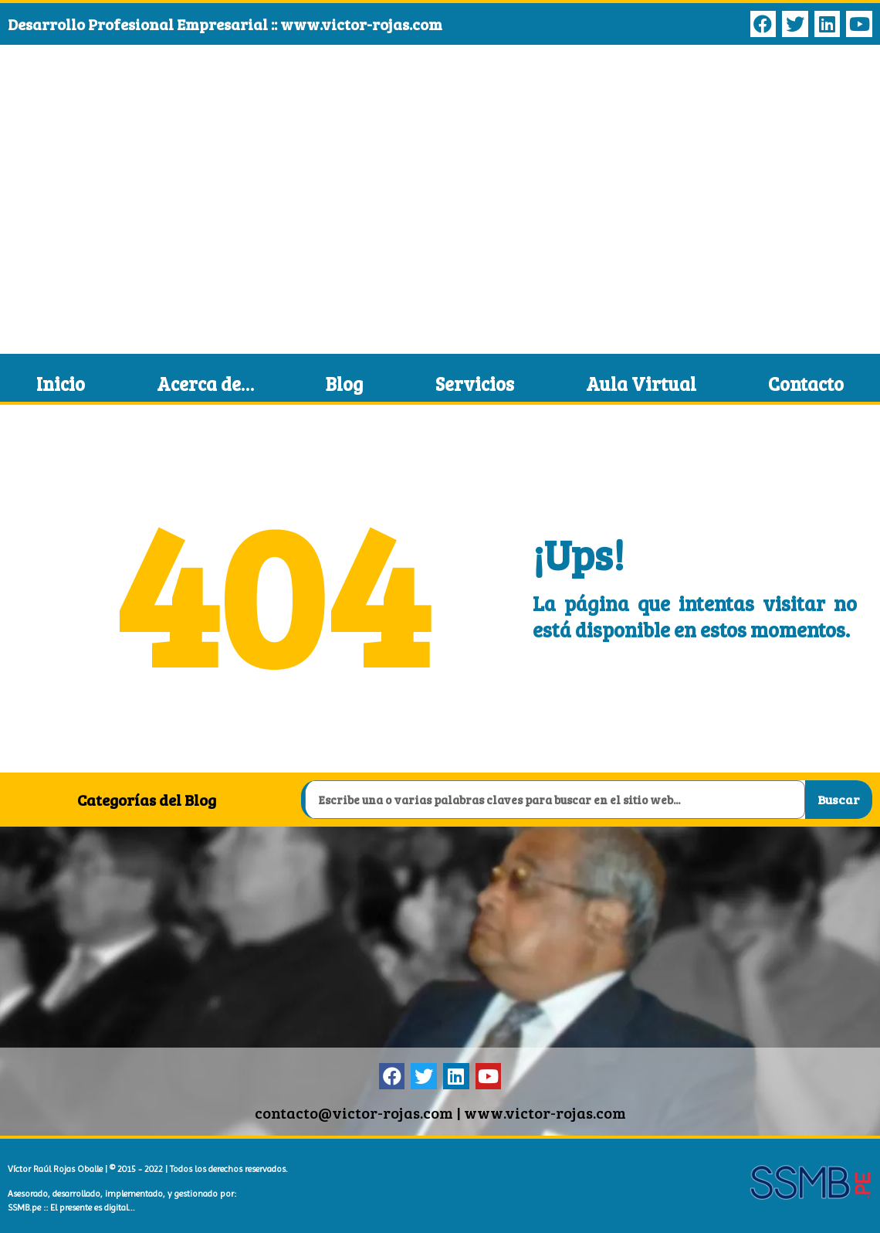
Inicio (60, 383)
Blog (344, 383)
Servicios (474, 383)
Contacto (806, 383)
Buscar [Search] (838, 799)
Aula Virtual (641, 383)
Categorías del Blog (146, 799)
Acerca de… (205, 383)
